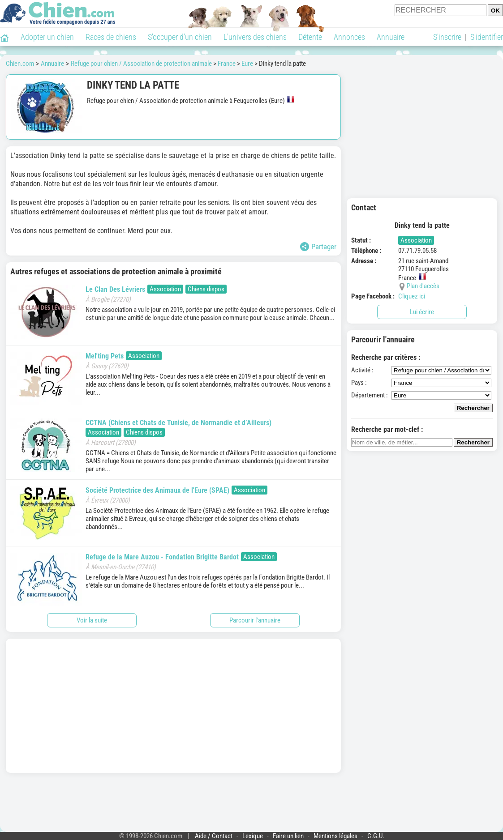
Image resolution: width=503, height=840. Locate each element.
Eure (247, 64)
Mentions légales (335, 836)
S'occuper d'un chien (180, 37)
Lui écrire (422, 312)
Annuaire (390, 37)
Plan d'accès (423, 286)
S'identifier (486, 37)
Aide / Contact (213, 836)
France (227, 64)
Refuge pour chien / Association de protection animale (141, 64)
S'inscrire (447, 37)
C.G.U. (375, 836)
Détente (310, 37)
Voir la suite (92, 620)
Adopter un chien (47, 37)
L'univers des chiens (255, 37)
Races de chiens (111, 37)
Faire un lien (288, 836)
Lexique (252, 836)
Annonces (349, 37)
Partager (318, 246)
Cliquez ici (411, 296)
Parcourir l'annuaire (254, 620)
